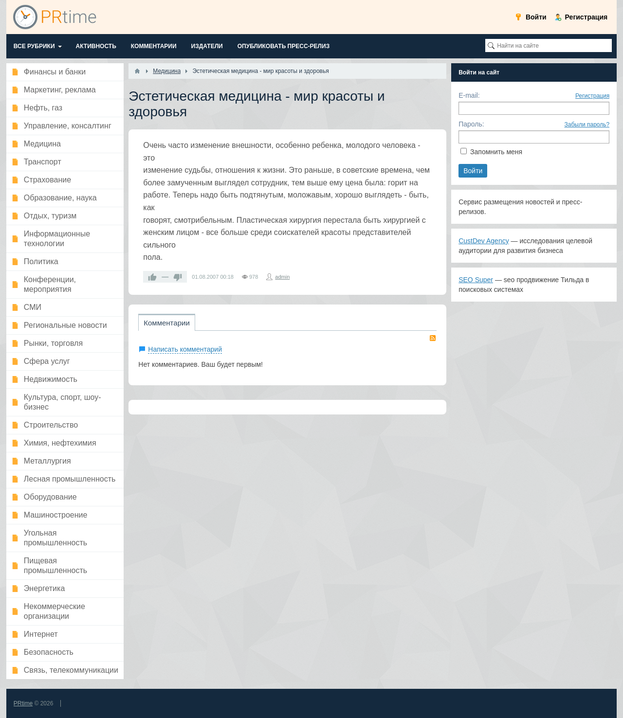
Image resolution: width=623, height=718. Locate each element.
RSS (433, 338)
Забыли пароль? (587, 124)
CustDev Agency (483, 241)
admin (282, 277)
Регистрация (592, 95)
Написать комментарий (185, 349)
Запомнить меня (496, 152)
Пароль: (471, 124)
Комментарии (166, 323)
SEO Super (475, 280)
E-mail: (469, 95)
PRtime (23, 703)
